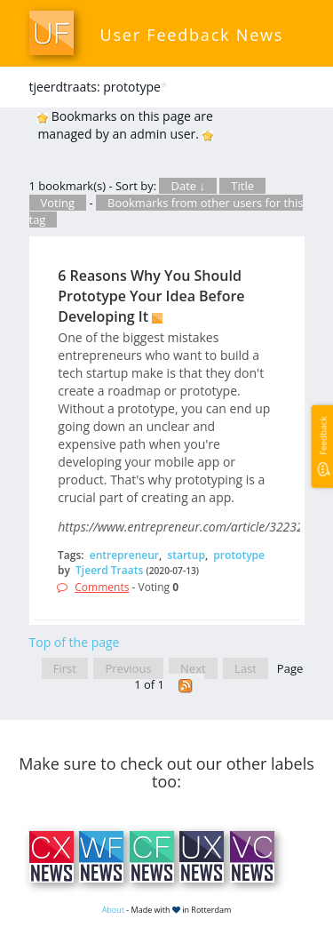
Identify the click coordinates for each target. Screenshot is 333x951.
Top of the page (74, 642)
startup (186, 555)
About (113, 909)
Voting (58, 203)
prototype (239, 555)
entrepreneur (124, 555)
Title (242, 186)
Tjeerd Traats (109, 570)
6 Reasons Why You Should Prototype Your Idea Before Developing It (151, 296)
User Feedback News (192, 34)
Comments (102, 587)
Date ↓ (187, 186)
